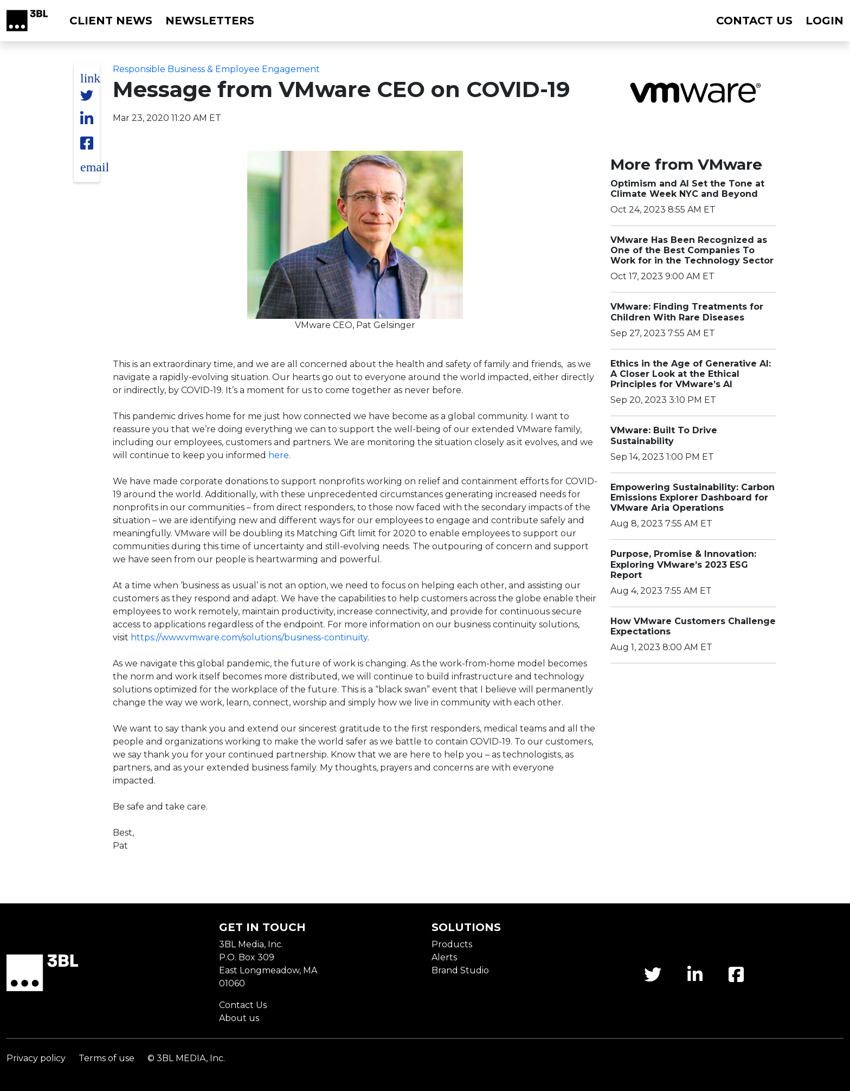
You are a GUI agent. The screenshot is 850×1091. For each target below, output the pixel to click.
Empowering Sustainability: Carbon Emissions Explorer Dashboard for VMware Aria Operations (692, 497)
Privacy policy (36, 1058)
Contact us (754, 20)
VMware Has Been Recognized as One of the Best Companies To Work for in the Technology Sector (692, 250)
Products (452, 944)
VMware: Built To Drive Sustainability (663, 435)
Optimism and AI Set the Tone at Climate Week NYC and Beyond (687, 188)
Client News (110, 20)
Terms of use (106, 1058)
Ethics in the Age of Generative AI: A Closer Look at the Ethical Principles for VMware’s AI (690, 373)
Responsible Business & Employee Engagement (216, 69)
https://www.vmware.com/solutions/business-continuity (249, 637)
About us (239, 1018)
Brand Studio (460, 970)
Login (824, 20)
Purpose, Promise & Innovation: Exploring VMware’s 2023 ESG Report (683, 564)
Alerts (444, 957)
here (278, 455)
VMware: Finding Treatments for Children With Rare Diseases (686, 311)
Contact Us (243, 1005)
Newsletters (209, 20)
